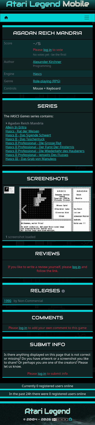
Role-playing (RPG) (46, 81)
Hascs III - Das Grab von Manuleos (31, 159)
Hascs (37, 74)
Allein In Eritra (16, 127)
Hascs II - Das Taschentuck (25, 139)
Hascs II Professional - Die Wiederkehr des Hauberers (45, 151)
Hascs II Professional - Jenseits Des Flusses (37, 155)
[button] (24, 209)
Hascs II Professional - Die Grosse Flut (33, 143)
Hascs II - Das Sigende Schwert (28, 135)
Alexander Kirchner (47, 62)
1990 (7, 301)
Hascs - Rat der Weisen (22, 131)
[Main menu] (86, 17)
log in (47, 50)
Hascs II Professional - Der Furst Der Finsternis (40, 147)
